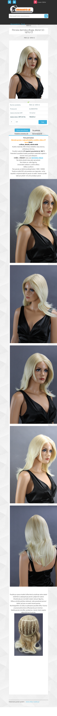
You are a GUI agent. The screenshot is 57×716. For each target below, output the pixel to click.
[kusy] (12, 121)
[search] (46, 16)
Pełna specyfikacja (22, 130)
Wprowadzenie (15, 24)
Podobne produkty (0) (21, 133)
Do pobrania (36, 130)
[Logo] (22, 9)
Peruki (23, 24)
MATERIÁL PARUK (37, 158)
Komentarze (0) (37, 133)
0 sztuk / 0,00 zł (42, 2)
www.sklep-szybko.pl (32, 702)
